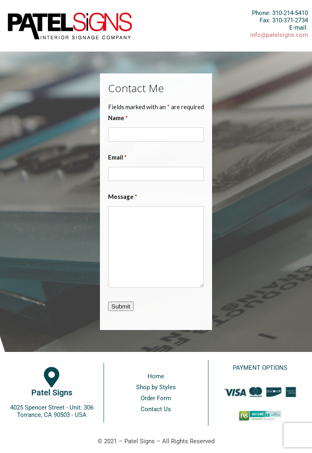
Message (122, 196)
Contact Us (156, 409)
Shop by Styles (156, 387)
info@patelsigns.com (279, 35)
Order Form (156, 398)
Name (118, 117)
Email (117, 157)
